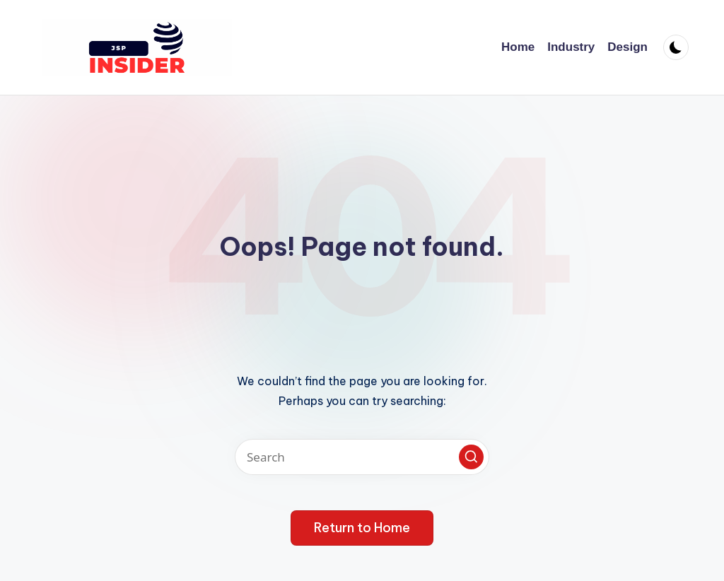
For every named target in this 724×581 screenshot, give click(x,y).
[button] (471, 457)
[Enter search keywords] (362, 457)
